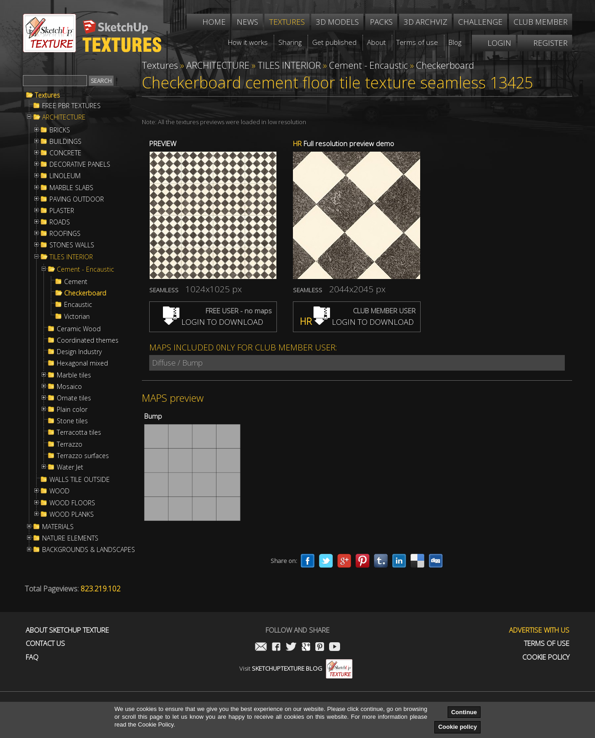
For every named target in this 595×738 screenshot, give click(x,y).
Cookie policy (457, 726)
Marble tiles (74, 375)
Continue (464, 712)
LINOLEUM (65, 176)
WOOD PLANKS (71, 514)
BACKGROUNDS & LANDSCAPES (88, 550)
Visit (295, 668)
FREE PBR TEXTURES (71, 106)
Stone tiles (72, 421)
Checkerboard (85, 293)
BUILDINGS (65, 141)
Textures (47, 95)
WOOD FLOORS (72, 503)
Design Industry (79, 352)
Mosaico (69, 387)
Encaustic (78, 305)
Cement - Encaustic (85, 269)
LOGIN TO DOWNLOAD (213, 322)
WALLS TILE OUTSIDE (79, 480)
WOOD (59, 491)
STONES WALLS (71, 245)
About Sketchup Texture (67, 630)
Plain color (72, 409)
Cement (75, 282)
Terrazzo (69, 444)
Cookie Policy (545, 657)
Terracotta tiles (79, 432)
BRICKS (59, 130)
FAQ (32, 657)
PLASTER (61, 211)
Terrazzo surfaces (83, 456)
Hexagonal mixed (82, 363)
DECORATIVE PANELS (79, 164)
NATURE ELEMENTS (70, 538)
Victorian (77, 316)
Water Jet (70, 467)
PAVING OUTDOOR (76, 199)
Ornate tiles (74, 398)
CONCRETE (65, 153)
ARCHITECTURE (64, 117)
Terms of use (546, 643)
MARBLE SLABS (71, 188)
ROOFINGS (65, 234)
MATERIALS (58, 527)
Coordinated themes (88, 340)
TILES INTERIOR (71, 257)
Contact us (45, 643)
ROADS (59, 222)
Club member (541, 21)
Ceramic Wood (79, 329)
